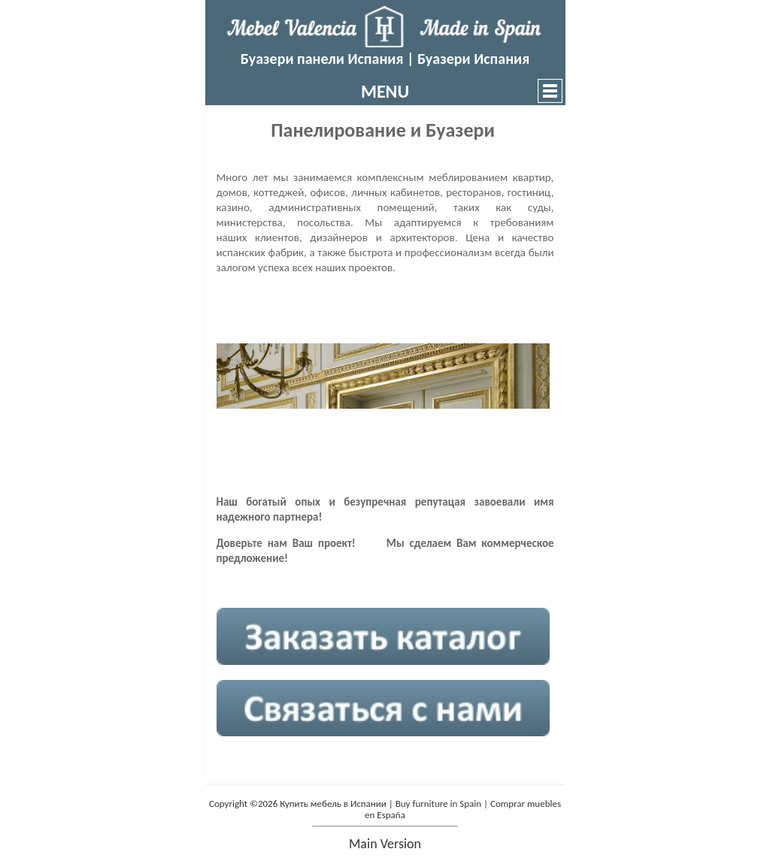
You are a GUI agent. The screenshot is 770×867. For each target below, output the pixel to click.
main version (385, 843)
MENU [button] (385, 91)
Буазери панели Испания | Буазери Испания (385, 59)
